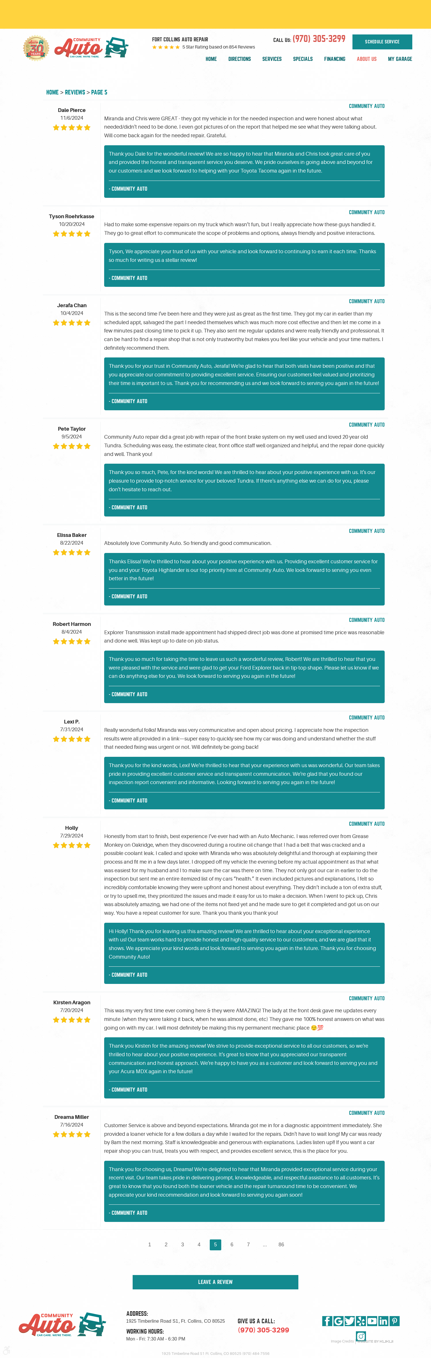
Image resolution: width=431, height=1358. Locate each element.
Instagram (361, 1336)
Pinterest (395, 1321)
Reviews (75, 92)
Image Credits (342, 1341)
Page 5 (99, 92)
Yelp (361, 1321)
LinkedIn (383, 1321)
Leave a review (215, 1282)
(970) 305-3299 (263, 1330)
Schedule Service (382, 42)
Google (338, 1321)
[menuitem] (211, 59)
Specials (303, 59)
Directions (239, 59)
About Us (367, 59)
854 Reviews (242, 47)
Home (211, 59)
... (265, 1244)
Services (272, 59)
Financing (334, 59)
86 (281, 1244)
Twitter (350, 1321)
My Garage (400, 59)
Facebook (327, 1321)
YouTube (372, 1321)
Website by (375, 1341)
